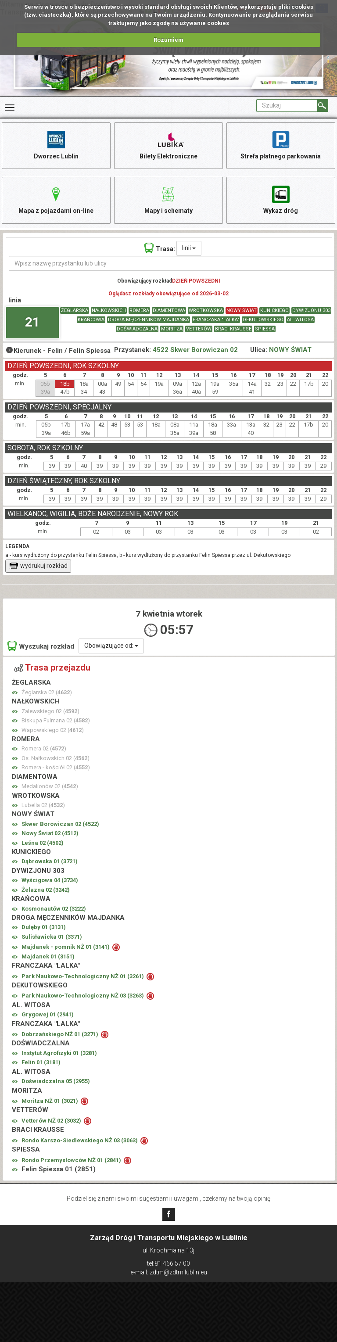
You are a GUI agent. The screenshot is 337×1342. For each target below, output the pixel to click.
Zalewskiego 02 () (50, 711)
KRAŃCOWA (91, 320)
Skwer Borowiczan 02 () (60, 824)
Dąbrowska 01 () (50, 861)
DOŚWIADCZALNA (137, 329)
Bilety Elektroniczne (168, 144)
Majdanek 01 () (48, 956)
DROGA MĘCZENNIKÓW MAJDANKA (148, 320)
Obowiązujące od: (111, 645)
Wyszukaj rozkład (40, 646)
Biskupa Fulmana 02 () (56, 721)
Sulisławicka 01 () (52, 936)
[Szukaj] (322, 105)
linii (189, 248)
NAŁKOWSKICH (109, 311)
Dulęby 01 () (44, 927)
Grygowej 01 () (48, 1015)
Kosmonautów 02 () (54, 908)
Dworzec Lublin (56, 144)
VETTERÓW (199, 329)
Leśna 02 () (43, 843)
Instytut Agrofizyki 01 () (59, 1053)
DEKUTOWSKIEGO (263, 320)
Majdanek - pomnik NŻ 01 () (66, 947)
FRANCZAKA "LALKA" (216, 320)
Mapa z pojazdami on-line (56, 199)
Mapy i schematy (168, 199)
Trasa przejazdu (52, 667)
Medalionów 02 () (50, 786)
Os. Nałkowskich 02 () (56, 758)
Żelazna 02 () (46, 889)
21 (32, 322)
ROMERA (139, 311)
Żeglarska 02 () (47, 692)
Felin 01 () (41, 1062)
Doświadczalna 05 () (56, 1081)
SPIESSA (265, 329)
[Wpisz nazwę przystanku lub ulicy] (172, 263)
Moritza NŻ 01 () (50, 1101)
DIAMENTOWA (169, 311)
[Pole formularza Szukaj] (287, 105)
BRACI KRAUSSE (233, 329)
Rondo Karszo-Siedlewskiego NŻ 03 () (80, 1140)
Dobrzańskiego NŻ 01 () (61, 1034)
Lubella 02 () (43, 805)
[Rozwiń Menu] (9, 107)
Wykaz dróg (280, 199)
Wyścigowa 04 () (50, 880)
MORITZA (172, 329)
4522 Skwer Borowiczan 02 (195, 350)
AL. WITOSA (300, 320)
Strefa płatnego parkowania (280, 144)
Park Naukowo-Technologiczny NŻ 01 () (83, 976)
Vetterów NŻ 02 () (52, 1120)
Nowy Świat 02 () (50, 833)
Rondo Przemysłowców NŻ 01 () (72, 1160)
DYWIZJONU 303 (311, 311)
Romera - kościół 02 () (56, 767)
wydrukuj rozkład (38, 566)
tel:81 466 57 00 (168, 1263)
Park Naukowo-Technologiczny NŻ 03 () (83, 996)
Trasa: (159, 248)
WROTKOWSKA (206, 311)
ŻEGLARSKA (74, 311)
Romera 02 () (44, 749)
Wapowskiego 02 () (53, 730)
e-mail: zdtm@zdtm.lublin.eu (168, 1272)
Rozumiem (168, 39)
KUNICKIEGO (274, 311)
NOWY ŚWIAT (241, 311)
